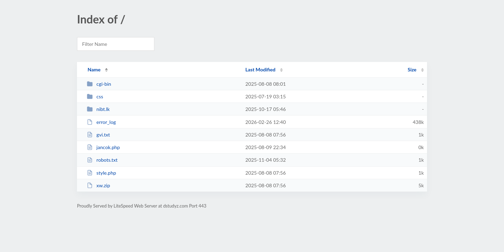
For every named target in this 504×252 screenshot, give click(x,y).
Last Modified (260, 69)
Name (94, 69)
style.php (101, 173)
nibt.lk (98, 109)
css (95, 96)
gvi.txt (98, 135)
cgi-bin (99, 84)
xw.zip (98, 185)
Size (412, 69)
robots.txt (102, 160)
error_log (101, 122)
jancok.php (103, 147)
